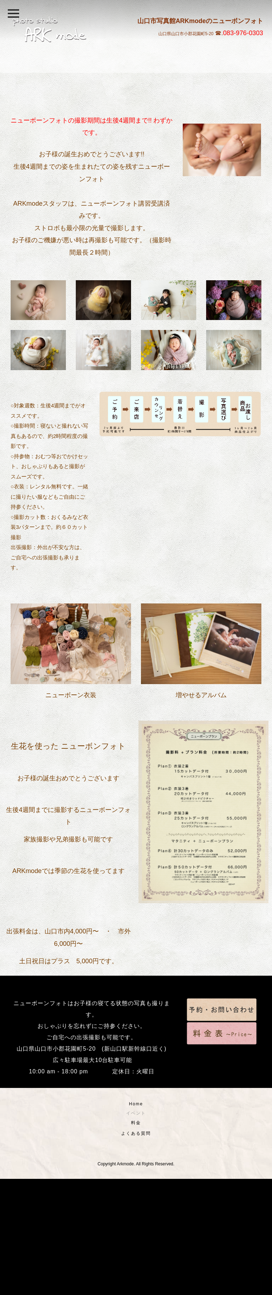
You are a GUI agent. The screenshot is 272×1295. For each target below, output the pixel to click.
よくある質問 (136, 1249)
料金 (136, 1238)
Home (136, 1220)
